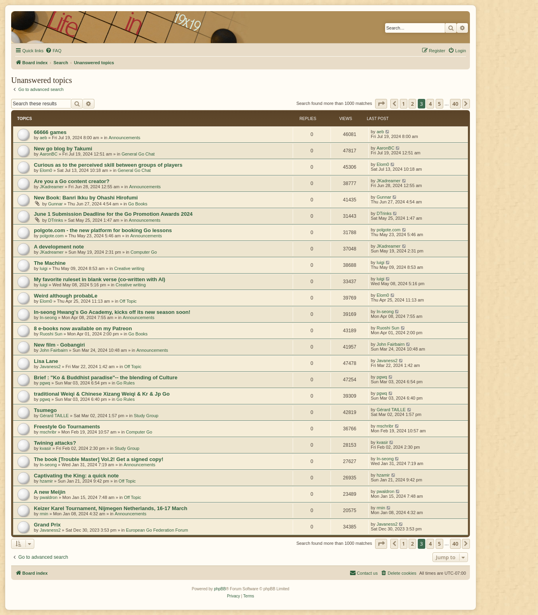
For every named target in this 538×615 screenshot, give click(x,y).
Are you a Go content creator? (72, 181)
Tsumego (45, 410)
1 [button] (403, 103)
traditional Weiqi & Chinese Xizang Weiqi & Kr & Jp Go (102, 394)
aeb (43, 137)
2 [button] (412, 103)
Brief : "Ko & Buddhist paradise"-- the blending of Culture (106, 377)
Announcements (125, 137)
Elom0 (46, 170)
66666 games (50, 132)
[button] (381, 103)
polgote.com (52, 235)
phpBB (220, 589)
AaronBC (49, 154)
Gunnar (55, 203)
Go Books (137, 203)
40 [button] (455, 103)
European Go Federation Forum (157, 530)
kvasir (45, 448)
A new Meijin (49, 492)
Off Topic (128, 301)
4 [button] (430, 103)
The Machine (50, 263)
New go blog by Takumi (63, 149)
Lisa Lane (46, 361)
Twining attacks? (55, 443)
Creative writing (129, 268)
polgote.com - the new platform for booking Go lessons (103, 230)
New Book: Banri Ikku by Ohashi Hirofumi (86, 198)
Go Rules (125, 382)
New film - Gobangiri (59, 345)
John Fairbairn (54, 350)
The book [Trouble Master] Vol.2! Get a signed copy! (98, 459)
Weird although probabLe (65, 296)
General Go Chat (138, 154)
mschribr (48, 432)
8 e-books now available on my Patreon (83, 328)
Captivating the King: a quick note (76, 476)
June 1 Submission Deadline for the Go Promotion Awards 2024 (113, 214)
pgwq (45, 382)
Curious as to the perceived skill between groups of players (108, 165)
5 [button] (439, 103)
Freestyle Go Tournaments (67, 427)
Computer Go (144, 252)
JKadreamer (52, 186)
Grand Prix (47, 525)
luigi (44, 268)
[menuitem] (53, 50)
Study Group (146, 415)
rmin (44, 513)
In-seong (48, 317)
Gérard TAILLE (54, 415)
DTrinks (55, 220)
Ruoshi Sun (51, 333)
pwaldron (49, 497)
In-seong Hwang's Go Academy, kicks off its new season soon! (112, 312)
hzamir (46, 481)
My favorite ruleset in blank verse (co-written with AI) (99, 279)
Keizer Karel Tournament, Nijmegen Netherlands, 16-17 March (110, 508)
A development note (59, 247)
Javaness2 (50, 366)
